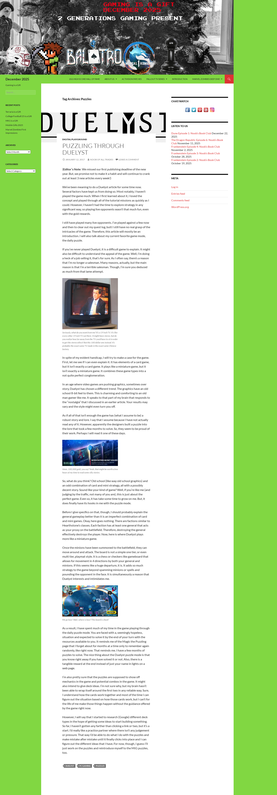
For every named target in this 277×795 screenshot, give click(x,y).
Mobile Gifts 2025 (14, 125)
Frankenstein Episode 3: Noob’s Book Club (195, 153)
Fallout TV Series (155, 79)
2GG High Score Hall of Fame (84, 79)
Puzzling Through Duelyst (93, 149)
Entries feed (178, 193)
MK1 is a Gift (12, 120)
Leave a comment (129, 159)
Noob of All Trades (101, 159)
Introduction (179, 79)
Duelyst (69, 766)
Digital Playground (74, 139)
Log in (174, 187)
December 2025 (17, 79)
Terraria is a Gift (13, 111)
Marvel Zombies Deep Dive (206, 79)
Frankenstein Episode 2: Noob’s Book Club (195, 159)
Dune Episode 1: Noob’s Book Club (191, 133)
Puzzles (100, 766)
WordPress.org (180, 207)
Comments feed (180, 200)
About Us (109, 79)
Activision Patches (132, 79)
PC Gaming (85, 766)
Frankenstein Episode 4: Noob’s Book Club (195, 146)
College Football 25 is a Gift (19, 116)
